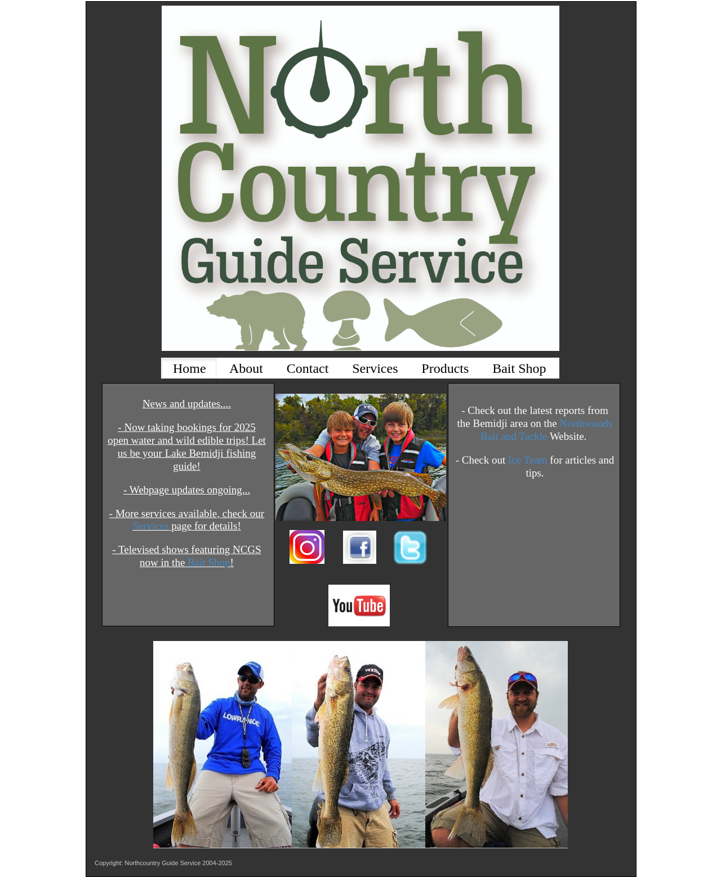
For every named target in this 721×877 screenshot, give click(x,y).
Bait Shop (209, 562)
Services (150, 526)
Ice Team (528, 460)
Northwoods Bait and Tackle (546, 429)
